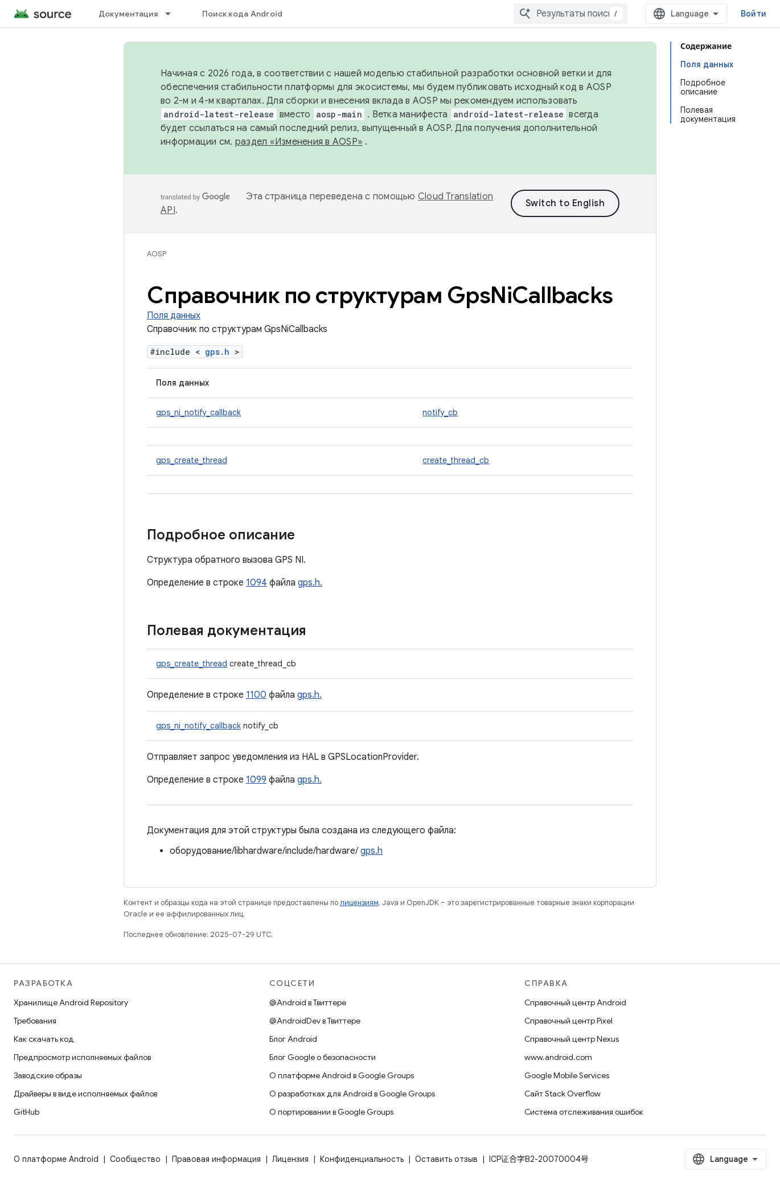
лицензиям (359, 902)
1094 (256, 582)
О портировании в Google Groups (331, 1112)
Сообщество (135, 1159)
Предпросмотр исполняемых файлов (82, 1057)
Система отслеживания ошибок (583, 1112)
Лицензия (290, 1159)
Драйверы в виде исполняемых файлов (85, 1093)
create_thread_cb (455, 460)
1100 (256, 695)
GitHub (26, 1112)
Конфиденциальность (362, 1159)
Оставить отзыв (446, 1159)
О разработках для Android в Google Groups (352, 1093)
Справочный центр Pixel (568, 1021)
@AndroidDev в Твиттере (314, 1021)
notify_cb (440, 412)
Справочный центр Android (575, 1002)
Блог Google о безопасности (322, 1057)
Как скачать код (44, 1039)
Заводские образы (48, 1075)
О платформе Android (56, 1159)
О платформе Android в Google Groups (341, 1075)
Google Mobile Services (566, 1075)
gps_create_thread (191, 460)
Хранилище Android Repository (71, 1002)
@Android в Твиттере (307, 1002)
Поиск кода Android (242, 14)
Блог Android (293, 1039)
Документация (128, 14)
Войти (753, 14)
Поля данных (173, 315)
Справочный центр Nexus (571, 1039)
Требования (35, 1021)
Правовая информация (216, 1159)
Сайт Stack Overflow (562, 1093)
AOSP (156, 254)
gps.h (217, 351)
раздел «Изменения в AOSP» (299, 142)
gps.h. (310, 582)
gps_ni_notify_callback (198, 412)
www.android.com (558, 1057)
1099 (256, 779)
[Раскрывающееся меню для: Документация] (173, 13)
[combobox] (570, 13)
